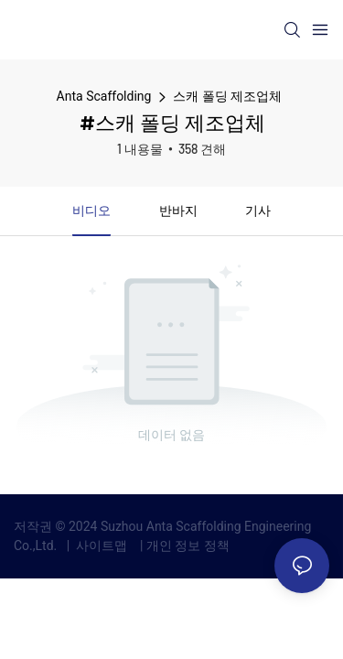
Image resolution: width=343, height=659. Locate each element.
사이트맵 (102, 545)
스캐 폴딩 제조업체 (227, 96)
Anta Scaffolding (104, 96)
